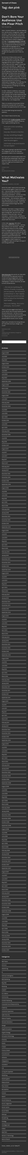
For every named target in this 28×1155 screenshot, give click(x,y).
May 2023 (4, 377)
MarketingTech (6, 1078)
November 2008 (6, 818)
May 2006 (4, 925)
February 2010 (5, 765)
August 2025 (5, 353)
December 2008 (6, 815)
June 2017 (4, 456)
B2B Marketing (6, 979)
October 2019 (5, 420)
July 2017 (4, 452)
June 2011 (4, 708)
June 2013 (4, 623)
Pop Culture (5, 1086)
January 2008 (5, 854)
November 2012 (6, 648)
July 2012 (4, 662)
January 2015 (5, 555)
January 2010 (5, 768)
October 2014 (5, 566)
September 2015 (6, 527)
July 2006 (4, 918)
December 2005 (6, 943)
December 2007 (6, 857)
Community (5, 997)
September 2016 (6, 484)
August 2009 (5, 786)
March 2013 (5, 633)
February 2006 (6, 935)
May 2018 (4, 441)
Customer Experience (7, 1011)
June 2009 (4, 793)
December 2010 (6, 729)
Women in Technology (8, 1135)
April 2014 (4, 587)
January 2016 (5, 512)
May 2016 (4, 498)
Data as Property (6, 1018)
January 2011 (5, 726)
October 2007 (5, 864)
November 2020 (6, 406)
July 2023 (4, 370)
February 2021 (5, 402)
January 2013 (5, 640)
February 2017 (5, 466)
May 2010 (4, 754)
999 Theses (5, 961)
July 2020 (4, 409)
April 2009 (5, 800)
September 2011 (6, 697)
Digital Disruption (7, 1029)
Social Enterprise (6, 1100)
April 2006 (5, 928)
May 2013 (4, 626)
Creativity (4, 184)
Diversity (4, 1039)
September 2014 (6, 569)
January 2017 (5, 470)
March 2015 (5, 548)
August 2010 (5, 744)
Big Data (4, 983)
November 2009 (6, 775)
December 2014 (6, 559)
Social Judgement (7, 1103)
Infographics (5, 1061)
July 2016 (4, 491)
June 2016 (4, 495)
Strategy (4, 1121)
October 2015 (5, 523)
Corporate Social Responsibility (10, 1004)
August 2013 (5, 616)
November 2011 (6, 690)
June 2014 (4, 580)
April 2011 (4, 715)
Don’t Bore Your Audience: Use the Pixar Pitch (13, 20)
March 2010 (5, 761)
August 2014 (5, 573)
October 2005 (5, 950)
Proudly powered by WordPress (8, 1151)
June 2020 (4, 413)
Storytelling (8, 27)
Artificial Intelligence (7, 975)
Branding (4, 986)
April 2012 (4, 672)
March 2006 (5, 932)
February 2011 (5, 722)
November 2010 (6, 733)
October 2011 (5, 694)
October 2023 (5, 367)
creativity (4, 332)
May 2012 (4, 669)
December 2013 (6, 601)
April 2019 (4, 427)
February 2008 (6, 850)
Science (4, 1093)
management (18, 332)
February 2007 (6, 893)
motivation (4, 334)
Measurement (5, 1082)
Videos (3, 1128)
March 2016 (5, 505)
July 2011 (4, 704)
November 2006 (6, 903)
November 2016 (6, 477)
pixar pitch (8, 170)
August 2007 (5, 871)
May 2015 (4, 541)
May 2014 (4, 584)
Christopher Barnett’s (14, 41)
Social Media (5, 1110)
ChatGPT (4, 990)
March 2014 (5, 591)
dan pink (4, 170)
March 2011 (5, 719)
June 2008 (5, 836)
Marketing (4, 1075)
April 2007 (5, 886)
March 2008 (5, 847)
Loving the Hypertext (7, 1071)
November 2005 (6, 946)
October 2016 (5, 481)
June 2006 (4, 921)
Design (4, 1025)
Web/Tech (4, 1132)
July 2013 (4, 619)
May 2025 (4, 360)
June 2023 (4, 374)
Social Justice (5, 1107)
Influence (4, 1057)
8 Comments (5, 335)
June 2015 (4, 537)
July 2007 (4, 875)
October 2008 (5, 822)
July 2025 (4, 356)
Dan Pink (11, 223)
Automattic (4, 1152)
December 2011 (6, 687)
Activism (4, 965)
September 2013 (6, 612)
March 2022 (5, 388)
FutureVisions (5, 1054)
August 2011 (5, 701)
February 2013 (5, 637)
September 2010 (6, 740)
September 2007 (6, 868)
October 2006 (5, 907)
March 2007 (5, 889)
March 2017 (5, 463)
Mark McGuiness (6, 274)
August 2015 (5, 530)
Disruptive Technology (8, 1036)
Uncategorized (6, 1125)
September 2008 (6, 825)
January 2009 (5, 811)
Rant (3, 27)
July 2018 (4, 438)
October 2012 (5, 651)
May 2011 (4, 712)
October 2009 (5, 779)
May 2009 (4, 797)
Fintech (4, 1046)
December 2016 (6, 473)
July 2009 (4, 790)
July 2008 (4, 832)
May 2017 (4, 459)
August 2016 (5, 488)
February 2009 (6, 807)
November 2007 (6, 861)
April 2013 (4, 630)
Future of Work (6, 1050)
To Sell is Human (15, 119)
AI (2, 972)
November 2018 (6, 434)
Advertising (5, 968)
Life (15, 184)
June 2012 (4, 665)
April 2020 (5, 417)
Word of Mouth (6, 1139)
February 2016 (5, 509)
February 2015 (5, 552)
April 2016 (4, 502)
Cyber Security (6, 1015)
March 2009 (5, 804)
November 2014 (6, 562)
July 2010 (4, 747)
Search (3, 1096)
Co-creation (5, 993)
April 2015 (4, 544)
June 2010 (4, 751)
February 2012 (5, 680)
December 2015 (6, 516)
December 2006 (6, 900)
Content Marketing (7, 1000)
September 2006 (6, 911)
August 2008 (5, 829)
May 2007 (4, 882)
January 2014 (5, 598)
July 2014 (4, 576)
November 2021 (6, 392)
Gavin (3, 169)
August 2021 (5, 395)
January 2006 (5, 939)
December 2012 (6, 644)
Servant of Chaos (9, 3)
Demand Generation (7, 1022)
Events (3, 1043)
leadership (12, 332)
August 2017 (5, 449)
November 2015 (6, 520)
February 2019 (5, 431)
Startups (13, 170)
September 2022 (6, 381)
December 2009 (6, 772)
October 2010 (5, 736)
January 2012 (5, 683)
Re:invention (5, 1089)
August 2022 (5, 385)
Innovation (10, 184)
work (8, 334)
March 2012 (5, 676)
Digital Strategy (6, 1032)
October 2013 (5, 608)
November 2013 (6, 605)
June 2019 (4, 424)
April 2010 (4, 758)
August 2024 (5, 363)
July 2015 (4, 534)
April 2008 (5, 843)
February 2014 (5, 594)
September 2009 (6, 783)
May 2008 (4, 839)
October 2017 (5, 445)
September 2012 (6, 655)
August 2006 (5, 914)
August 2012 (5, 658)
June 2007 (4, 879)
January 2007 (5, 896)
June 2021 (4, 399)
